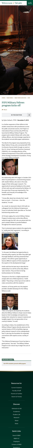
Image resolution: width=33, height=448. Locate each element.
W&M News (10, 98)
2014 (29, 98)
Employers (16, 441)
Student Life (16, 414)
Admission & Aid (16, 408)
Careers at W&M (16, 444)
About (16, 420)
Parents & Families (16, 394)
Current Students (16, 388)
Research (16, 417)
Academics (16, 411)
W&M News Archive (17, 50)
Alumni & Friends (16, 397)
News (16, 423)
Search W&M (16, 435)
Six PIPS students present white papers (15, 363)
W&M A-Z (16, 438)
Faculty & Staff (16, 391)
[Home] (12, 3)
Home (3, 98)
